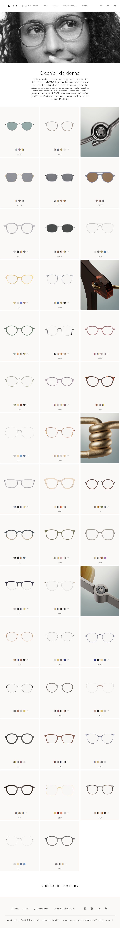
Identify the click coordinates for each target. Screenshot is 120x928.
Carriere (15, 908)
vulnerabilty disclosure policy (62, 920)
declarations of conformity (64, 908)
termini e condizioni (41, 920)
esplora (55, 6)
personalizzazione (70, 6)
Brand (84, 6)
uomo (45, 6)
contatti (25, 908)
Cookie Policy (26, 920)
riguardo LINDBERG (41, 908)
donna (35, 6)
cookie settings (13, 920)
